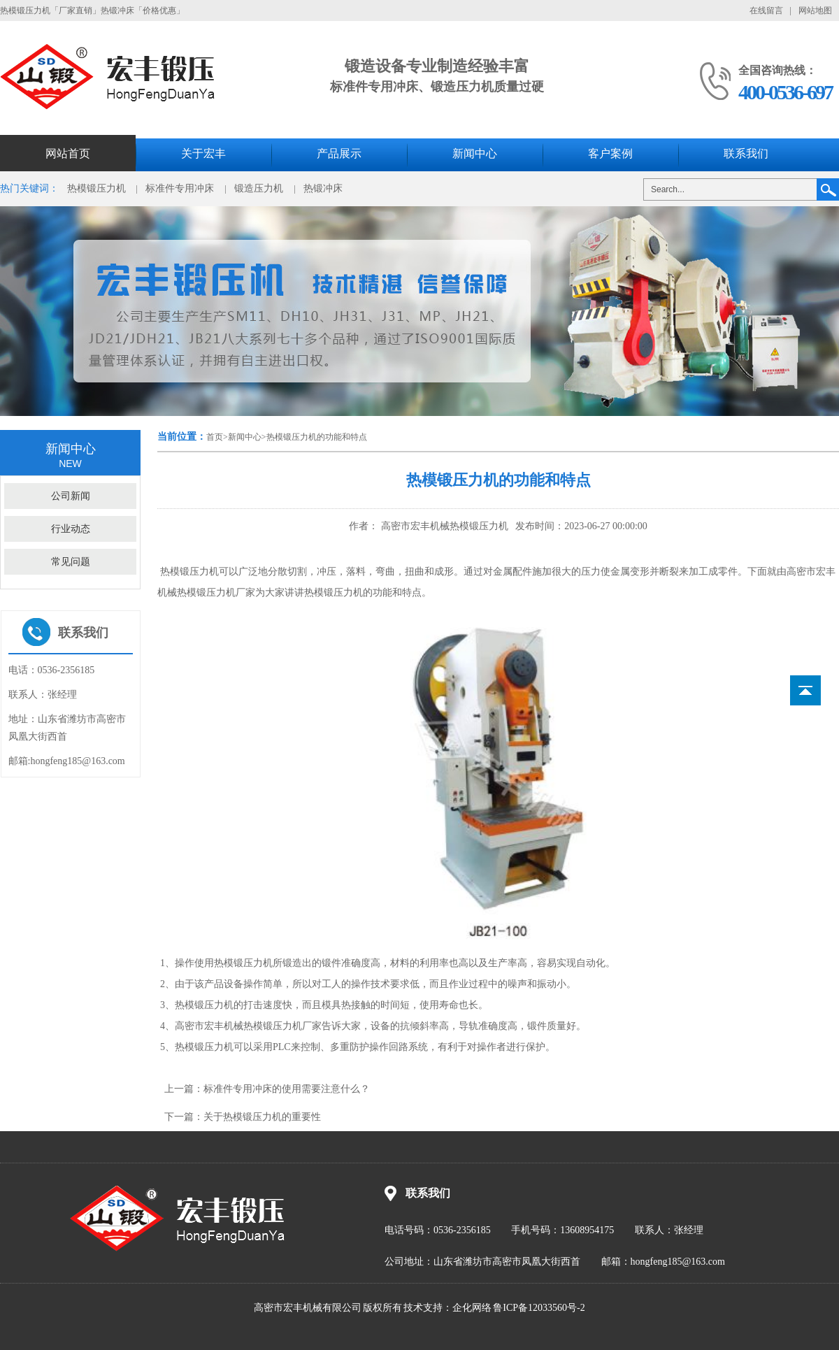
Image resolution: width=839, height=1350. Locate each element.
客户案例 (610, 153)
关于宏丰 (203, 153)
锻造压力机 (258, 188)
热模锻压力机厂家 (282, 1026)
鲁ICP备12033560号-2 (539, 1307)
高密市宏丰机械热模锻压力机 (443, 526)
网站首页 (67, 153)
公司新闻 (70, 496)
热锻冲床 (323, 188)
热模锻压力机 (96, 188)
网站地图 (815, 10)
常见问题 (70, 561)
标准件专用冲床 (179, 188)
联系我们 (746, 153)
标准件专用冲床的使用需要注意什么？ (286, 1089)
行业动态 (70, 529)
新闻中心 (474, 153)
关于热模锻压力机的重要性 (262, 1117)
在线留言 (766, 10)
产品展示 (339, 153)
